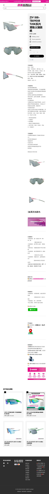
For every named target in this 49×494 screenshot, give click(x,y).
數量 (30, 50)
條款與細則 (24, 491)
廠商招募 (27, 468)
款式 (30, 44)
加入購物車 (36, 56)
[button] (3, 5)
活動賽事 (27, 472)
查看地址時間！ (38, 1)
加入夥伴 (27, 476)
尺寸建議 (27, 467)
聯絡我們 (27, 477)
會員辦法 (27, 465)
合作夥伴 (27, 474)
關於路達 (19, 491)
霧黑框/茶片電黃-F (35, 47)
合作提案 (27, 470)
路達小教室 (27, 479)
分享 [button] (31, 59)
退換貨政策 (29, 491)
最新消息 (27, 463)
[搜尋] (44, 8)
